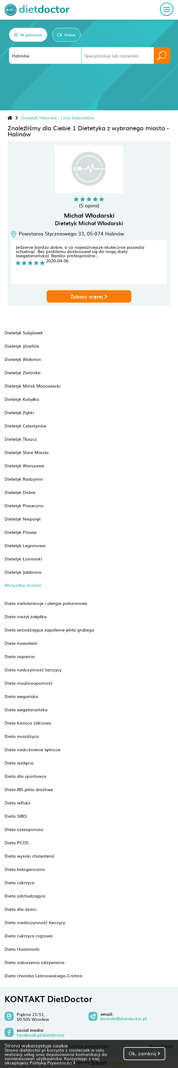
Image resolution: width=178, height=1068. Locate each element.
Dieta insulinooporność (29, 683)
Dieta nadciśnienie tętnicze (33, 749)
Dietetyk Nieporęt (23, 519)
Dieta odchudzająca (25, 896)
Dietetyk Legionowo (25, 545)
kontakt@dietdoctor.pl (124, 1019)
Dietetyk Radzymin (24, 479)
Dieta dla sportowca (25, 776)
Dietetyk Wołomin (23, 359)
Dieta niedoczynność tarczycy (35, 922)
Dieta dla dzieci (21, 909)
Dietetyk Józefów (22, 346)
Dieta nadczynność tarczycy (33, 670)
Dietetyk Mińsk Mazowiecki (33, 386)
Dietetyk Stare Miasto (27, 452)
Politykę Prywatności (52, 1063)
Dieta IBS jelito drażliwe (29, 789)
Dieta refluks (18, 803)
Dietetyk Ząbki (19, 412)
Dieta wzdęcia (19, 763)
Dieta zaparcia (20, 656)
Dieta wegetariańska (26, 709)
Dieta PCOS (16, 842)
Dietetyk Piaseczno (24, 505)
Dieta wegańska (21, 696)
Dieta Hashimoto (22, 949)
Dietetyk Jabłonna (23, 572)
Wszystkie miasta (23, 585)
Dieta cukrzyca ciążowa (29, 936)
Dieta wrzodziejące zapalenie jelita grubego (49, 630)
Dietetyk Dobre (20, 492)
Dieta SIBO (16, 816)
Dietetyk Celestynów (25, 426)
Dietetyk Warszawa (24, 466)
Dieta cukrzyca (20, 882)
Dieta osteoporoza (24, 829)
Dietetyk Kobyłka (22, 399)
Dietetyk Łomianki (23, 559)
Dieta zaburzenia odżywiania (34, 962)
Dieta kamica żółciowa (28, 723)
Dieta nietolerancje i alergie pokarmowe (46, 603)
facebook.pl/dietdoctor (40, 1035)
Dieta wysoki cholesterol (29, 856)
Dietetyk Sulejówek (24, 332)
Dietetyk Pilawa (21, 532)
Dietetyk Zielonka (23, 372)
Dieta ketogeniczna (25, 869)
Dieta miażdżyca (22, 736)
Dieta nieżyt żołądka (26, 616)
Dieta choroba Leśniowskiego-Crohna (43, 975)
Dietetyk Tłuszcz (21, 439)
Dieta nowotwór (21, 643)
